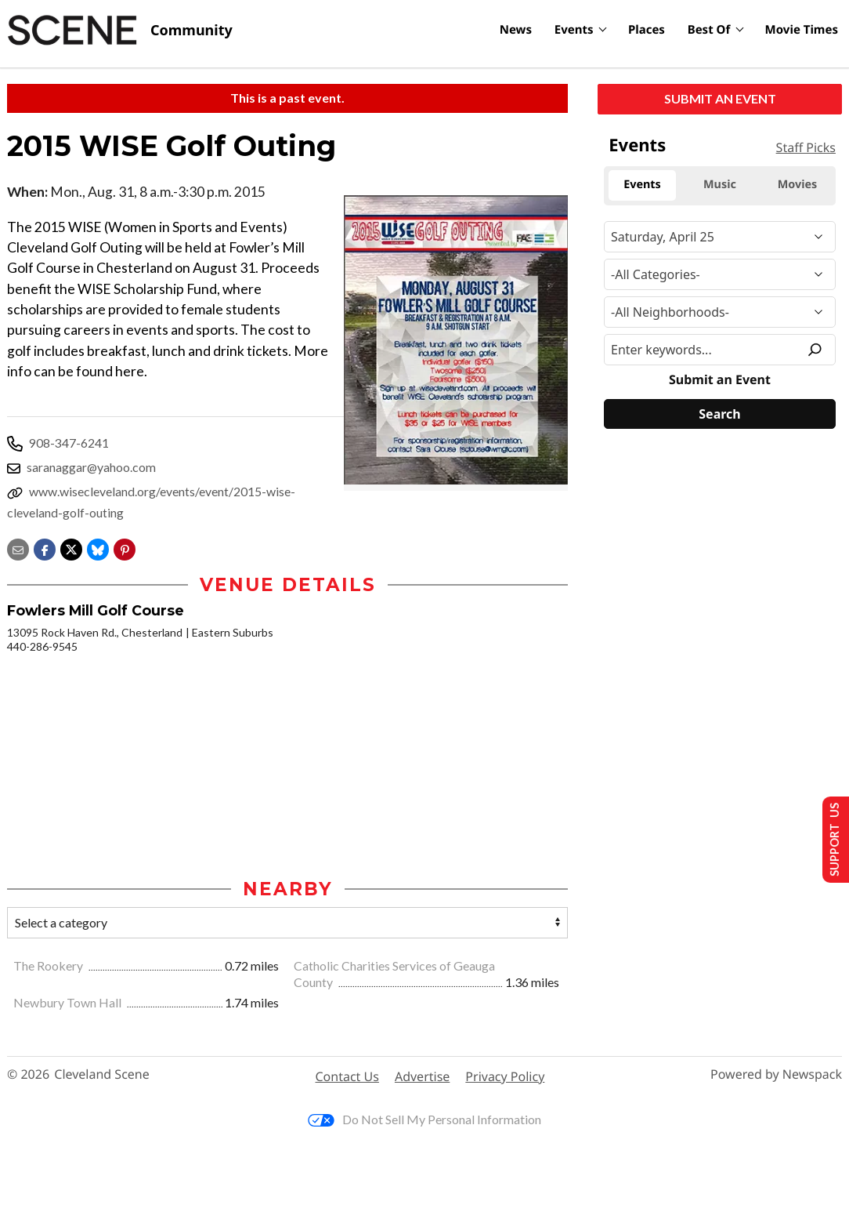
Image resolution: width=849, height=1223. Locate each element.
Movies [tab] (798, 184)
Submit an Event (720, 98)
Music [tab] (719, 184)
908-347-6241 (69, 442)
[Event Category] (720, 274)
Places (646, 30)
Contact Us (347, 1077)
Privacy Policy (504, 1077)
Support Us (830, 838)
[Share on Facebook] (45, 547)
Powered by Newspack (776, 1075)
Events (574, 30)
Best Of (709, 30)
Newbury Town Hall (68, 1003)
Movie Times (801, 30)
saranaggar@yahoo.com (91, 466)
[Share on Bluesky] (98, 547)
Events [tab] (642, 184)
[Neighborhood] (720, 312)
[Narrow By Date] (720, 236)
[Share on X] (71, 547)
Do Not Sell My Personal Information (424, 1119)
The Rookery (49, 966)
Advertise (422, 1077)
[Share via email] (18, 547)
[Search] (720, 414)
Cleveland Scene (102, 1075)
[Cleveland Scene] (119, 30)
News (516, 30)
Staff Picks (806, 147)
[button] (124, 547)
